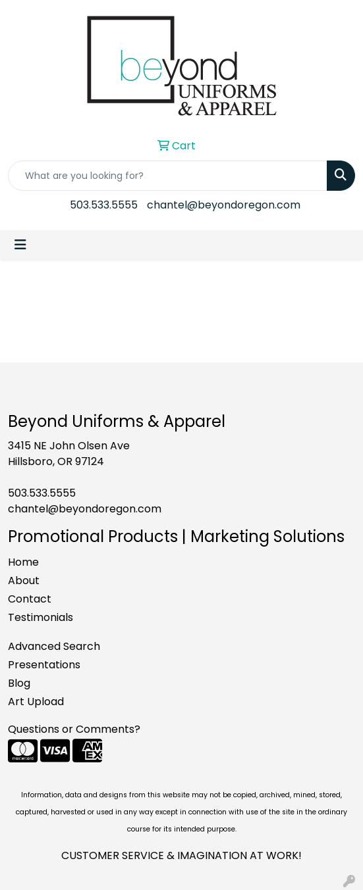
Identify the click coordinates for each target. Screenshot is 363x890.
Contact (29, 598)
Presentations (44, 664)
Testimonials (40, 617)
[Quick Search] (167, 176)
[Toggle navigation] (20, 244)
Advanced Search (54, 646)
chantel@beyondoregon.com (223, 204)
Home (23, 562)
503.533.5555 (104, 204)
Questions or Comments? (74, 729)
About (24, 580)
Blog (19, 683)
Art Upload (36, 701)
